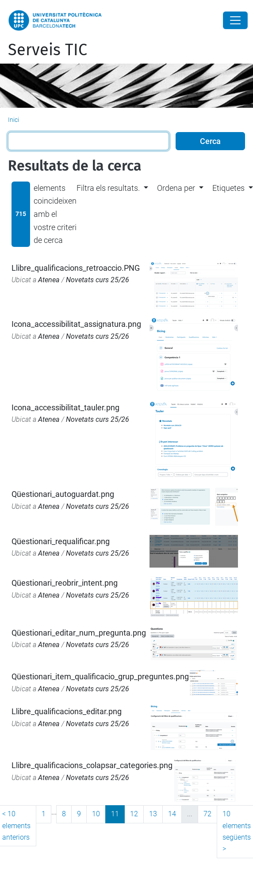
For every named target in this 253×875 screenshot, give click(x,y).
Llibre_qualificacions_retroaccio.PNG (76, 268)
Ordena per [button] (176, 188)
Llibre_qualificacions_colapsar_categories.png (92, 765)
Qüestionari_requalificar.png (61, 541)
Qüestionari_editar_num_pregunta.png (79, 632)
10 (96, 814)
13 (153, 814)
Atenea (49, 280)
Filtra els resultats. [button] (108, 188)
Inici (13, 119)
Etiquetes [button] (228, 188)
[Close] (235, 20)
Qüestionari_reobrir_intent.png (65, 582)
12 (134, 814)
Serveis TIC (47, 50)
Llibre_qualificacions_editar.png (67, 711)
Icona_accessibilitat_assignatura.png (76, 324)
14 (172, 814)
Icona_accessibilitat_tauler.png (65, 407)
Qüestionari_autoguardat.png (63, 494)
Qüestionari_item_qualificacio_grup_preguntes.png (100, 676)
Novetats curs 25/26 (97, 280)
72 (207, 814)
